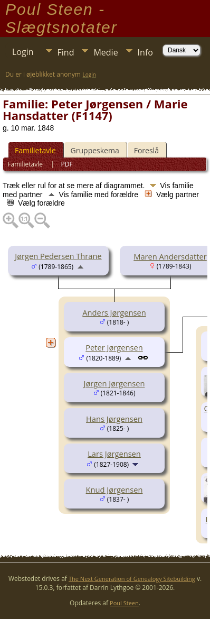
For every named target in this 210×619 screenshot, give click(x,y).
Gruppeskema (95, 150)
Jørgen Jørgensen (114, 383)
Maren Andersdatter (170, 256)
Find (66, 52)
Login (23, 52)
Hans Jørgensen (114, 418)
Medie (105, 52)
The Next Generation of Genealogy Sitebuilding (132, 579)
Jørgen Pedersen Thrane (58, 256)
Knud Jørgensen (114, 489)
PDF (67, 164)
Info (145, 52)
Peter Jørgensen (113, 347)
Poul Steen (124, 603)
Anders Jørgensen (114, 312)
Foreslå (146, 150)
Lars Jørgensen (114, 453)
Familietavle (35, 150)
